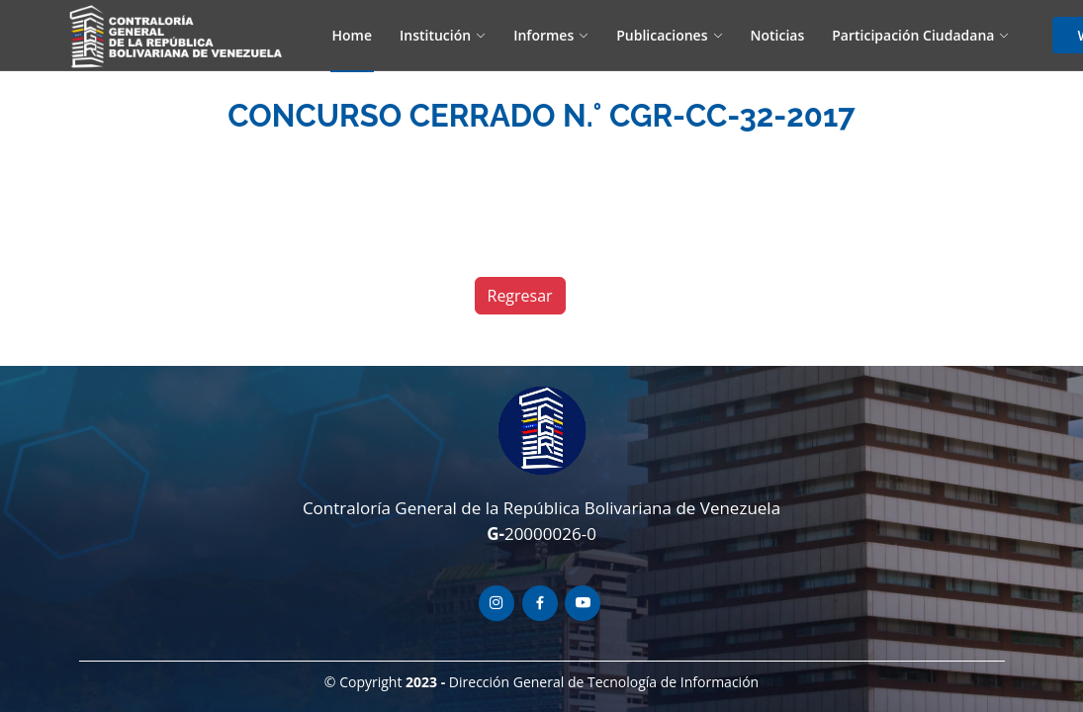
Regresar (520, 296)
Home (352, 35)
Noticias (778, 35)
